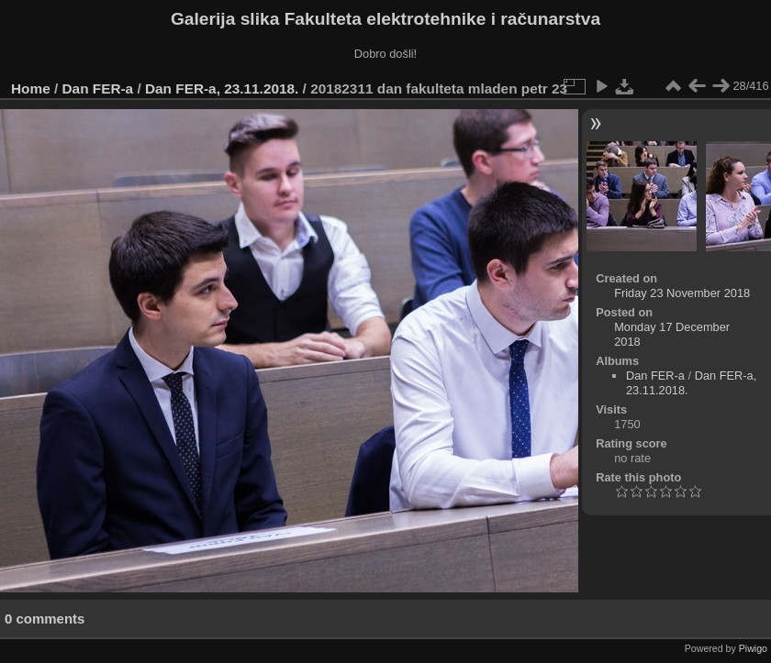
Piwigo (753, 648)
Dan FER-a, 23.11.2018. (221, 88)
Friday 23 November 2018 (682, 293)
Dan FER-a (98, 88)
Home (30, 88)
